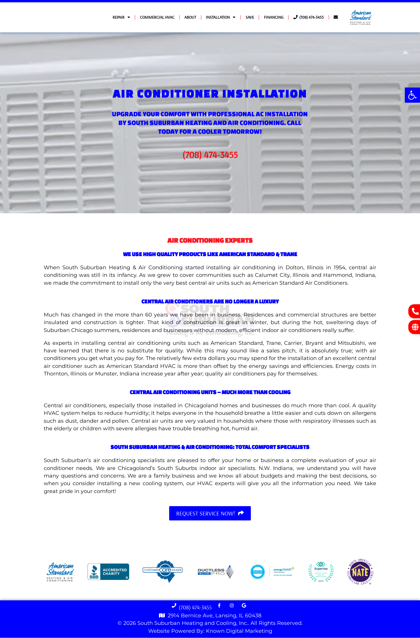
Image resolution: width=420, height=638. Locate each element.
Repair (121, 17)
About (190, 17)
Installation (220, 17)
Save (250, 17)
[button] (412, 95)
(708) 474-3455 (308, 17)
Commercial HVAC (157, 17)
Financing (274, 17)
